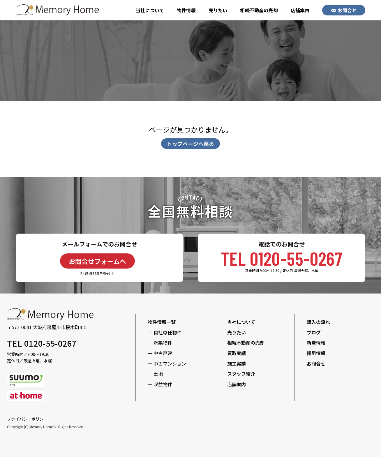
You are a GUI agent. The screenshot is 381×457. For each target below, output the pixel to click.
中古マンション (170, 363)
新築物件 (163, 342)
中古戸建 (163, 353)
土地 (158, 373)
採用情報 (316, 353)
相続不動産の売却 (259, 10)
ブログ (314, 332)
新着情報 (316, 342)
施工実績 (236, 363)
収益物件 (163, 384)
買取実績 (236, 353)
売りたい (218, 10)
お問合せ (344, 10)
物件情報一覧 (162, 321)
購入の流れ (318, 321)
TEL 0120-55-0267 (281, 258)
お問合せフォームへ (97, 261)
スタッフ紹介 (241, 373)
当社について (150, 10)
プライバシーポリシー (27, 419)
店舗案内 (300, 10)
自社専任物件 (167, 332)
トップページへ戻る (190, 143)
